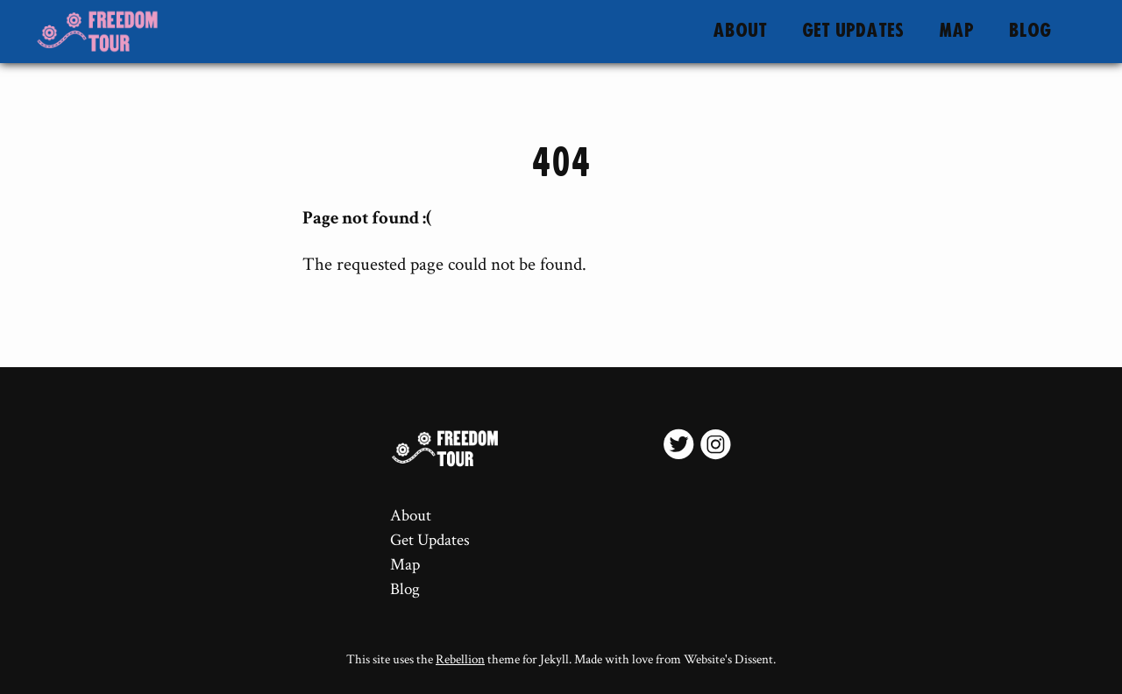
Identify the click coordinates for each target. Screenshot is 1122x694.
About (740, 31)
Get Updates (853, 31)
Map (956, 31)
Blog (1030, 31)
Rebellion (460, 659)
